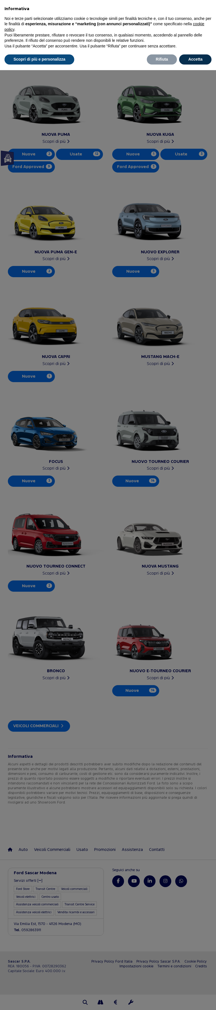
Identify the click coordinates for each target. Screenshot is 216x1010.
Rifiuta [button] (162, 59)
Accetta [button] (195, 59)
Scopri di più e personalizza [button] (39, 59)
